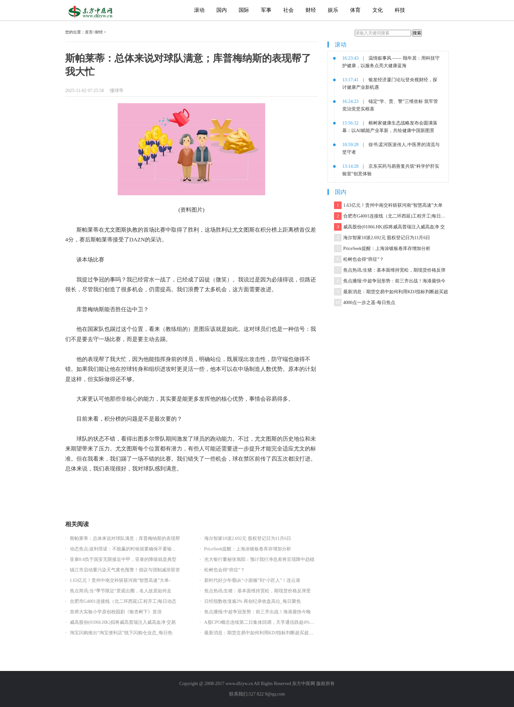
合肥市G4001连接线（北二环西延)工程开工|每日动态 (123, 601)
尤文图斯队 (131, 489)
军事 (266, 10)
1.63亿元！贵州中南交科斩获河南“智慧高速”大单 (388, 205)
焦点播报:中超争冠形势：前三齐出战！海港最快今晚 (257, 611)
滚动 (199, 10)
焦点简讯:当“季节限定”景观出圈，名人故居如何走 (120, 590)
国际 (244, 10)
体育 (355, 10)
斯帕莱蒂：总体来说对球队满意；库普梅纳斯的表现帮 (125, 538)
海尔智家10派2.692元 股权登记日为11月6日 (247, 538)
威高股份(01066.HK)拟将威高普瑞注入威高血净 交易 (123, 622)
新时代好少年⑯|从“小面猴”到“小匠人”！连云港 (252, 580)
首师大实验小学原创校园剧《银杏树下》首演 (116, 611)
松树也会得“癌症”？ (224, 569)
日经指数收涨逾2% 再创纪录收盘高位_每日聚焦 (252, 601)
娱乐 (333, 10)
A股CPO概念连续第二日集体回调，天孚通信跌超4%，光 (261, 622)
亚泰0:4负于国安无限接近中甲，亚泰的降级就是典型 (123, 559)
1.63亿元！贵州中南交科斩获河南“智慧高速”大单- (120, 580)
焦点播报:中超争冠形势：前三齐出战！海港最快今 (389, 281)
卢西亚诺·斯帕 (154, 489)
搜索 (417, 32)
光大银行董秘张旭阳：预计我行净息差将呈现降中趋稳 (259, 559)
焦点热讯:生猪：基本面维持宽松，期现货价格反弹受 (257, 590)
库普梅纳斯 (110, 489)
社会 (288, 10)
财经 (311, 10)
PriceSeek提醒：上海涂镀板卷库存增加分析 (247, 548)
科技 (400, 10)
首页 (89, 32)
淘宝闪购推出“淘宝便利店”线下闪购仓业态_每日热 (121, 632)
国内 (221, 10)
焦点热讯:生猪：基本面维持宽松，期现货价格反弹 (389, 270)
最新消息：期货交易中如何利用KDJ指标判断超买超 (391, 292)
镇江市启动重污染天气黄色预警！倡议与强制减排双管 (125, 569)
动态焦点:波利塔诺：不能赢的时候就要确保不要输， (123, 548)
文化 (377, 10)
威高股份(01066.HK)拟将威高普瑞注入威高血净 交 (389, 227)
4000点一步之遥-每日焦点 (364, 302)
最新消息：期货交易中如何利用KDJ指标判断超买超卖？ (261, 632)
